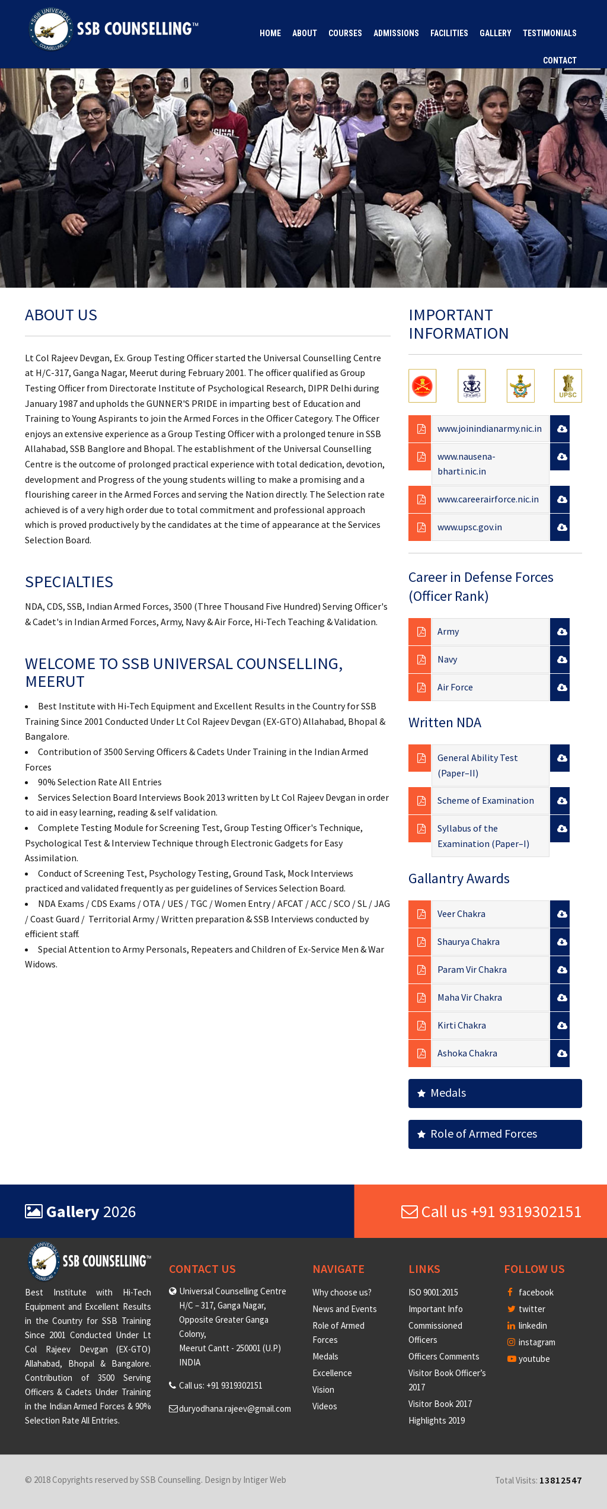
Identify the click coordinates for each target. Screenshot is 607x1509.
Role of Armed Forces (477, 1133)
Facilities (449, 33)
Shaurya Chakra (468, 941)
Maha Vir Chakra (469, 997)
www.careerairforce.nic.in (488, 499)
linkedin (527, 1325)
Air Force (455, 687)
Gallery (496, 33)
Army (448, 631)
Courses (345, 33)
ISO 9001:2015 (433, 1292)
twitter (526, 1308)
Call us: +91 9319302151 (221, 1385)
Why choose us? (342, 1292)
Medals (441, 1092)
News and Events (344, 1308)
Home (270, 33)
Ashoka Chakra (467, 1053)
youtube (528, 1358)
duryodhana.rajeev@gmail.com (235, 1408)
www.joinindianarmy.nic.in (489, 428)
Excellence (332, 1373)
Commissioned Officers (435, 1332)
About (304, 33)
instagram (531, 1342)
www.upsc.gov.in (469, 527)
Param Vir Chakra (472, 969)
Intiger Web (264, 1479)
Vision (323, 1389)
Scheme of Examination (485, 800)
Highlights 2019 (436, 1420)
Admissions (396, 33)
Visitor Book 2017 (440, 1403)
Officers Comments (444, 1356)
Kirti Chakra (461, 1025)
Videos (324, 1406)
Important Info (435, 1308)
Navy (447, 659)
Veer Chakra (461, 913)
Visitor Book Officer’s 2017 (447, 1380)
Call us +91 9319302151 (491, 1211)
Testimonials (550, 33)
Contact (560, 60)
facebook (530, 1292)
